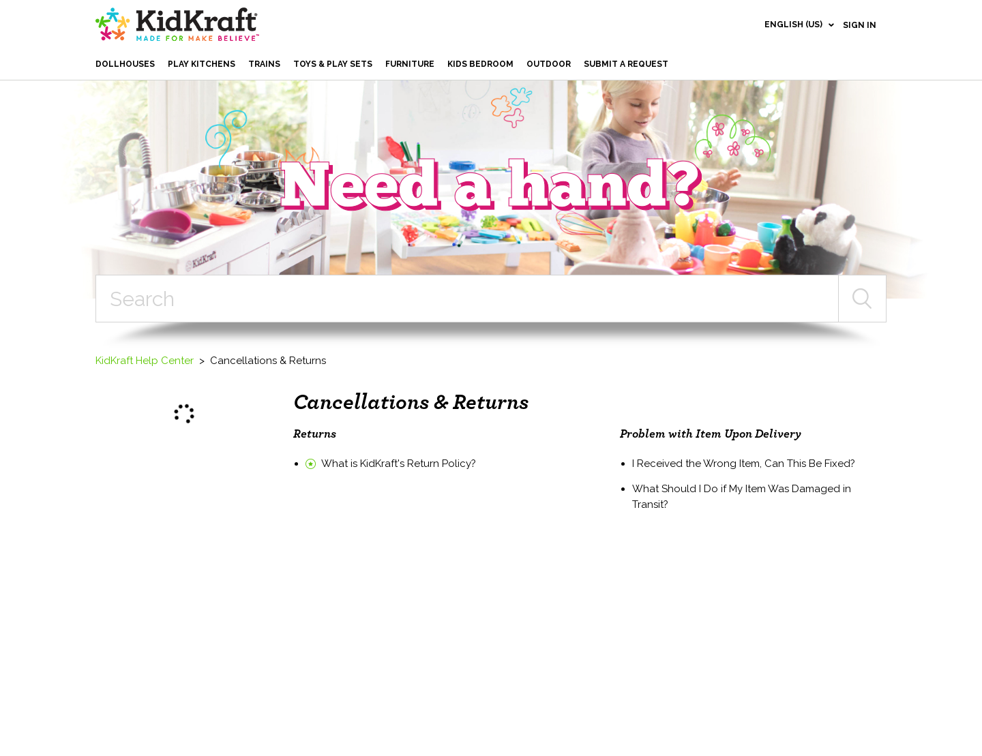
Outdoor (548, 64)
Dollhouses (125, 64)
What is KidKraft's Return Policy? (398, 463)
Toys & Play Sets (332, 64)
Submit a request (626, 64)
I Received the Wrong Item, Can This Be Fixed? (743, 463)
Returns (314, 434)
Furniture (409, 64)
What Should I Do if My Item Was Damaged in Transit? (741, 497)
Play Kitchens (201, 64)
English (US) (794, 24)
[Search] (467, 298)
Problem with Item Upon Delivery (710, 434)
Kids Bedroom (480, 64)
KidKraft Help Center (144, 360)
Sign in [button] (859, 25)
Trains (264, 64)
